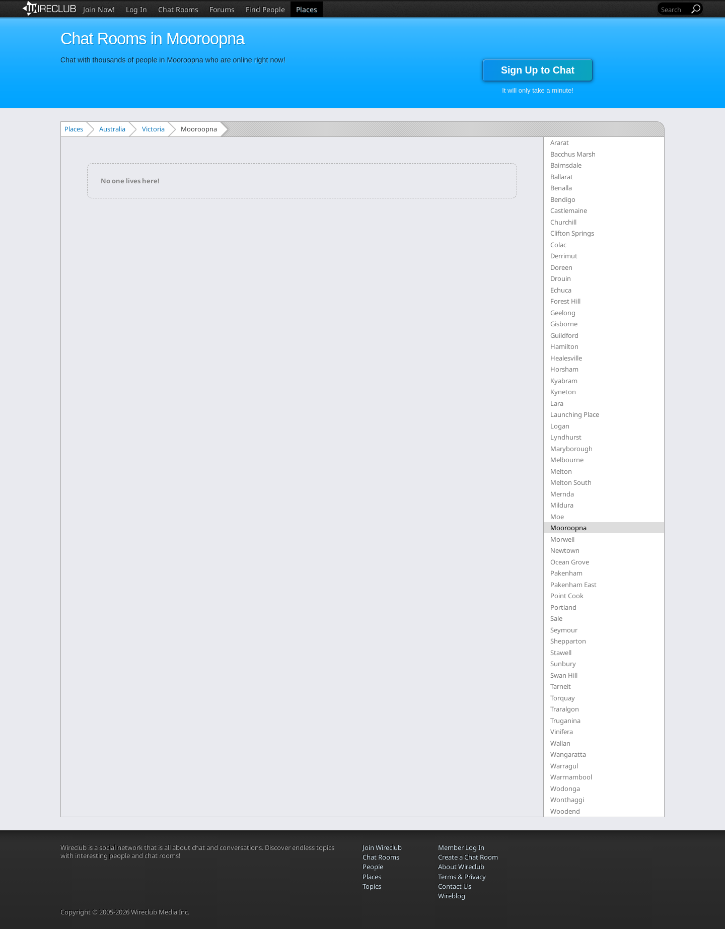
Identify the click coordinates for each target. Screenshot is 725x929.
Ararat (559, 142)
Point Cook (567, 595)
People (372, 867)
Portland (563, 607)
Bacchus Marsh (573, 154)
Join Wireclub (382, 847)
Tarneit (560, 686)
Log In (136, 9)
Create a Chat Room (468, 857)
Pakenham (566, 573)
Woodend (565, 811)
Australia (112, 128)
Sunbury (563, 663)
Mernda (562, 493)
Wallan (560, 743)
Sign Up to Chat (537, 70)
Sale (556, 618)
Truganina (565, 720)
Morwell (562, 539)
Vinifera (561, 731)
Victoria (153, 128)
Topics (371, 886)
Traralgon (564, 708)
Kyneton (563, 391)
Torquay (562, 697)
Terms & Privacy (462, 877)
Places (306, 9)
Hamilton (564, 346)
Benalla (561, 187)
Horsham (564, 369)
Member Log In (461, 847)
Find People (265, 9)
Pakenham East (573, 584)
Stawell (560, 652)
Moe (557, 516)
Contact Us (454, 886)
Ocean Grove (569, 561)
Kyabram (563, 380)
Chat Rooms (178, 9)
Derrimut (563, 255)
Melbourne (567, 459)
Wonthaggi (567, 799)
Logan (559, 426)
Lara (556, 403)
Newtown (564, 550)
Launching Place (574, 414)
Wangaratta (568, 754)
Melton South (571, 482)
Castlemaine (568, 210)
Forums (222, 9)
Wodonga (565, 788)
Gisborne (563, 323)
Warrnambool (571, 776)
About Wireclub (461, 867)
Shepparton (568, 641)
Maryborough (571, 448)
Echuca (560, 290)
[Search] (674, 9)
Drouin (560, 278)
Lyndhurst (566, 437)
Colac (558, 244)
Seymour (563, 629)
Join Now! (99, 9)
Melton (561, 471)
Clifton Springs (572, 233)
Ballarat (561, 176)
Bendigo (562, 199)
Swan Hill (563, 675)
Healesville (566, 358)
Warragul (564, 765)
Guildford (564, 335)
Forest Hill (565, 301)
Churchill (563, 222)
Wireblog (451, 896)
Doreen (561, 267)
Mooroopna (568, 527)
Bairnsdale (566, 165)
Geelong (562, 312)
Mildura (561, 505)
